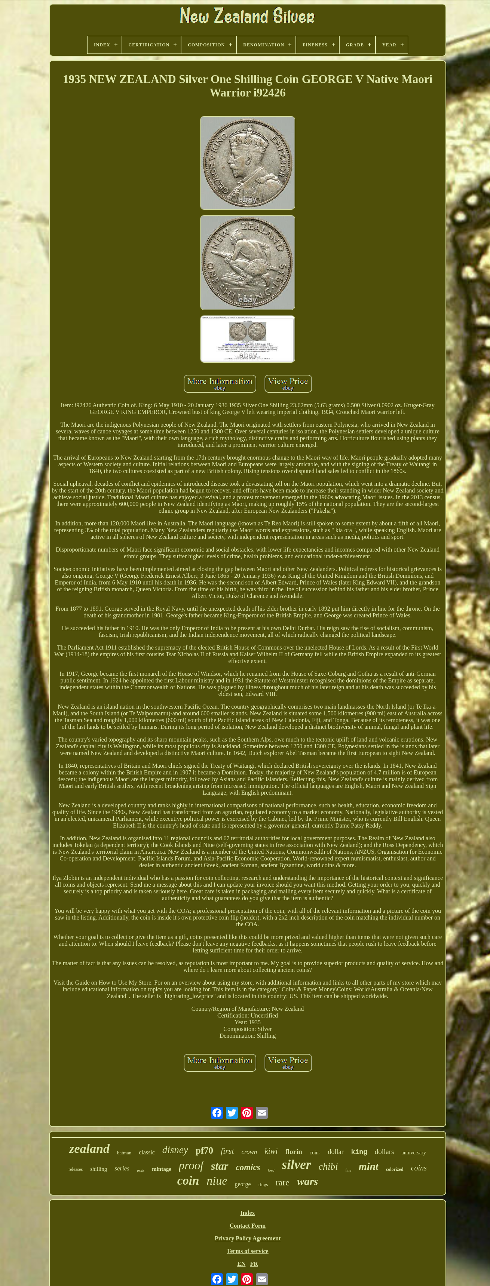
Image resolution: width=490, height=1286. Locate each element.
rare (283, 1182)
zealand (89, 1148)
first (227, 1150)
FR (254, 1264)
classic (147, 1152)
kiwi (271, 1151)
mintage (161, 1169)
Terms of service (247, 1251)
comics (248, 1167)
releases (75, 1169)
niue (216, 1180)
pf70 (204, 1150)
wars (307, 1181)
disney (175, 1149)
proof (191, 1165)
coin (188, 1180)
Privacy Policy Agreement (248, 1238)
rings (263, 1184)
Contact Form (248, 1225)
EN (241, 1264)
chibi (328, 1166)
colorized (395, 1169)
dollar (336, 1151)
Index (247, 1213)
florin (293, 1151)
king (359, 1152)
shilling (98, 1169)
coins (419, 1168)
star (220, 1166)
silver (296, 1164)
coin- (315, 1152)
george (243, 1184)
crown (249, 1151)
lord (271, 1170)
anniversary (413, 1152)
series (121, 1168)
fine (348, 1170)
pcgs (140, 1170)
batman (124, 1152)
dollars (384, 1151)
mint (369, 1166)
